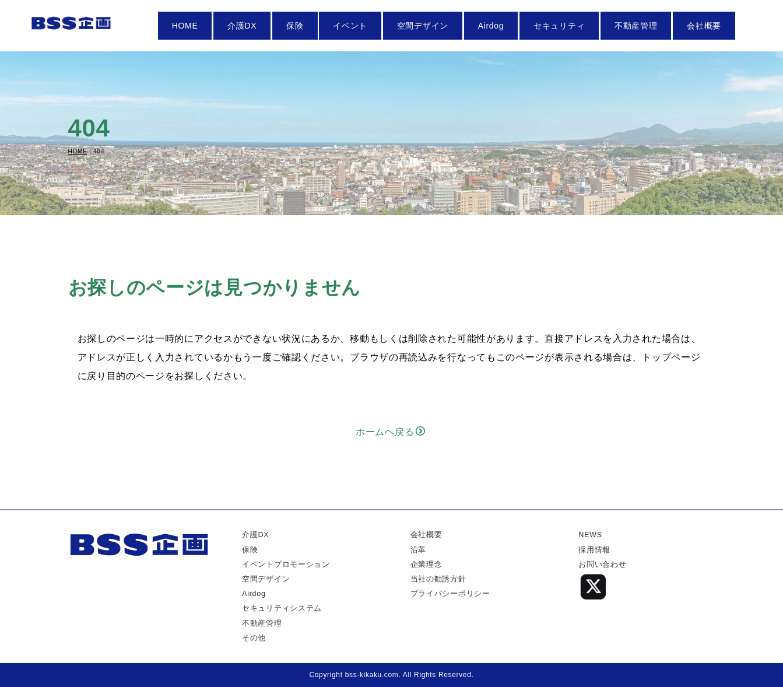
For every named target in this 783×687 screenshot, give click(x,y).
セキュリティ (559, 25)
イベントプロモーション (286, 564)
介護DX (242, 25)
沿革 (418, 550)
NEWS (590, 535)
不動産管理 (636, 25)
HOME (185, 25)
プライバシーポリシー (450, 594)
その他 (254, 638)
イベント (350, 25)
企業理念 (426, 564)
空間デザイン (422, 25)
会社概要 (704, 25)
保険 (294, 25)
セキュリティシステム (282, 608)
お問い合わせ (602, 564)
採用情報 (594, 550)
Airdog (491, 25)
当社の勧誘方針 (438, 579)
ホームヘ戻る (391, 432)
